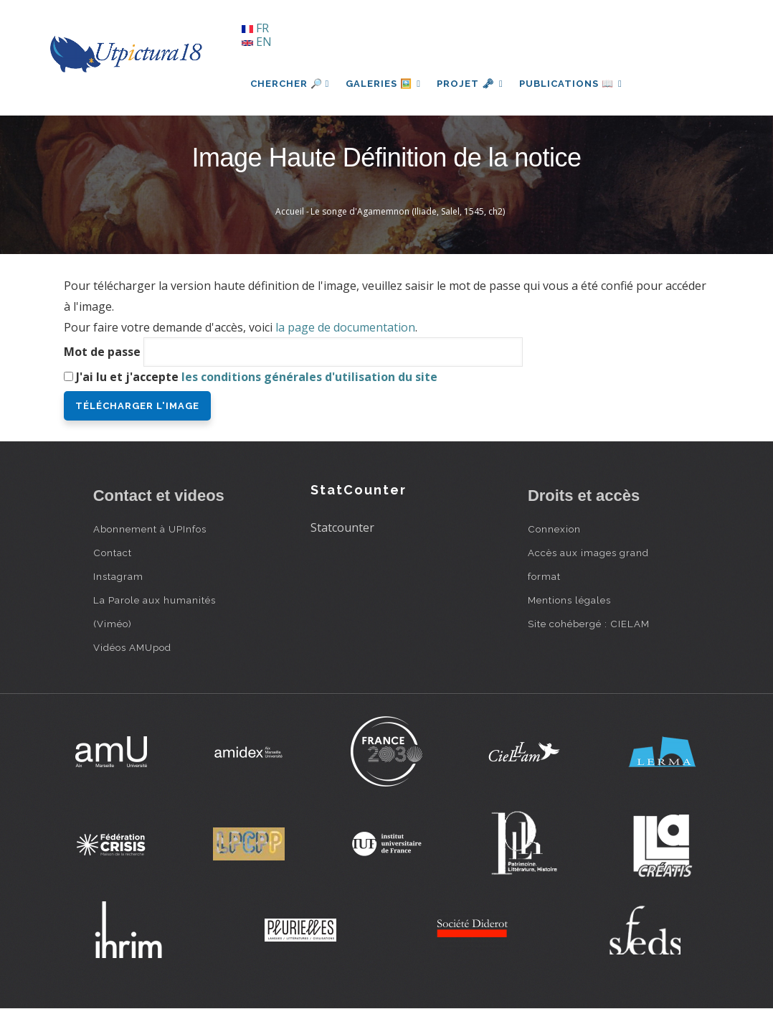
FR (255, 28)
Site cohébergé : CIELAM (589, 623)
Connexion (554, 529)
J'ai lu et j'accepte (256, 377)
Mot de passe (102, 352)
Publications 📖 (574, 83)
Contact (112, 552)
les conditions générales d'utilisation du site (309, 377)
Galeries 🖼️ (384, 83)
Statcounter (342, 527)
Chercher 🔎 (290, 83)
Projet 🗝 (472, 83)
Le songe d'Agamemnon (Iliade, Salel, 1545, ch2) (407, 211)
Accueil (289, 211)
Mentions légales (569, 600)
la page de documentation (345, 327)
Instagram (118, 576)
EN (257, 42)
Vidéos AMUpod (132, 647)
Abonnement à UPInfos (150, 529)
